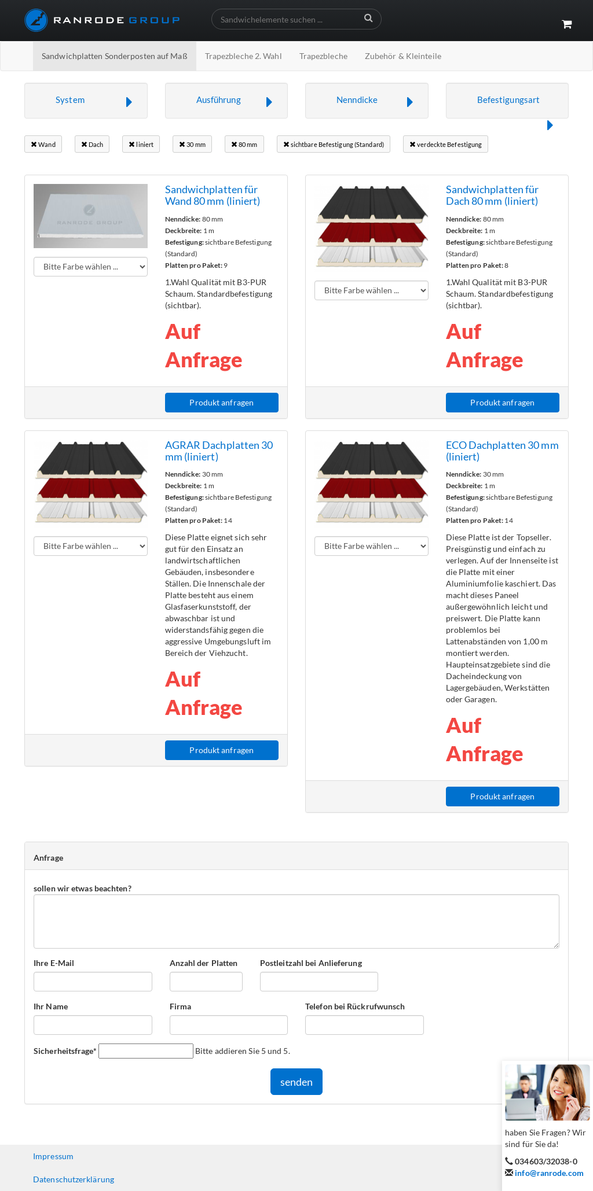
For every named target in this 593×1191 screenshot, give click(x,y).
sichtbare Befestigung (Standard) (333, 144)
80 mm (244, 144)
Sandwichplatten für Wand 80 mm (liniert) (213, 195)
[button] (86, 100)
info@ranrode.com (549, 1173)
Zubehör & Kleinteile (403, 56)
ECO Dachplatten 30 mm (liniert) (502, 450)
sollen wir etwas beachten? (82, 888)
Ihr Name (51, 1006)
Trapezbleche (323, 56)
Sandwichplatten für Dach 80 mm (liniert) (492, 195)
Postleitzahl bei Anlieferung (311, 963)
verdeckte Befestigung (445, 144)
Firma (181, 1006)
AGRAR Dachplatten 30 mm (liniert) (219, 450)
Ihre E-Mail (54, 963)
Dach (92, 144)
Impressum (53, 1156)
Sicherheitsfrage (65, 1050)
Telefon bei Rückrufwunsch (355, 1006)
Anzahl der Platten (204, 963)
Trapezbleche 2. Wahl (243, 56)
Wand (43, 144)
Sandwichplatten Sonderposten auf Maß (115, 56)
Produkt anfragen (221, 402)
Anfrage (48, 857)
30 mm (192, 144)
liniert (141, 144)
